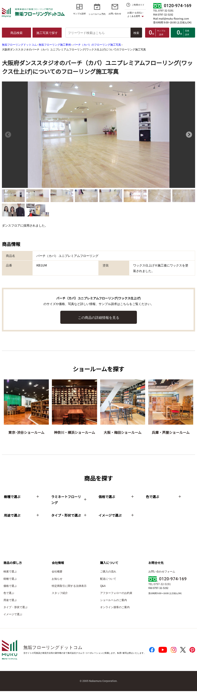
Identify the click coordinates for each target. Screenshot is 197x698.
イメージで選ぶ (12, 621)
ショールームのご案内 (113, 607)
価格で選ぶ (10, 592)
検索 (136, 33)
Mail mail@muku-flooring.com (171, 18)
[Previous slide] (8, 135)
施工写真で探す (47, 32)
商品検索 (16, 32)
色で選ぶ (8, 600)
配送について (108, 585)
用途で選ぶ (10, 607)
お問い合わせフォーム (161, 578)
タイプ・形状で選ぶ (15, 614)
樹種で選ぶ (10, 585)
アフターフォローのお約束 (116, 600)
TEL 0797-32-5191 (163, 10)
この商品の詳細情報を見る (98, 317)
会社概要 (57, 578)
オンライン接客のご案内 (115, 614)
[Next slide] (189, 135)
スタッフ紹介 (60, 600)
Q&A (103, 592)
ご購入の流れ (108, 578)
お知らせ (57, 585)
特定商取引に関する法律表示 (69, 592)
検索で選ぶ (10, 578)
